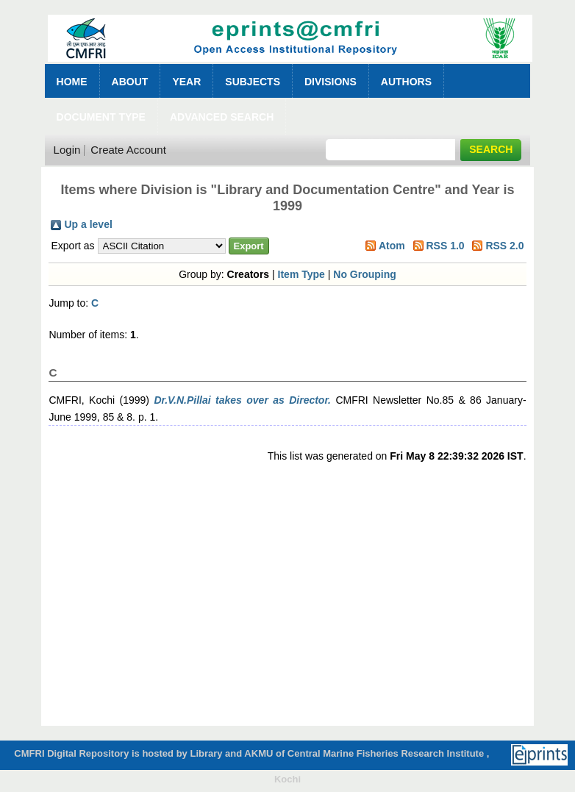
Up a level (88, 224)
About (130, 82)
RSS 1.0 (445, 245)
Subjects (252, 82)
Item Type (301, 274)
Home (72, 82)
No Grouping (364, 274)
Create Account (128, 149)
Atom (392, 245)
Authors (406, 82)
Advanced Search (222, 117)
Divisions (330, 82)
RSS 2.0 (504, 245)
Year (186, 82)
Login (67, 149)
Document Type (101, 117)
